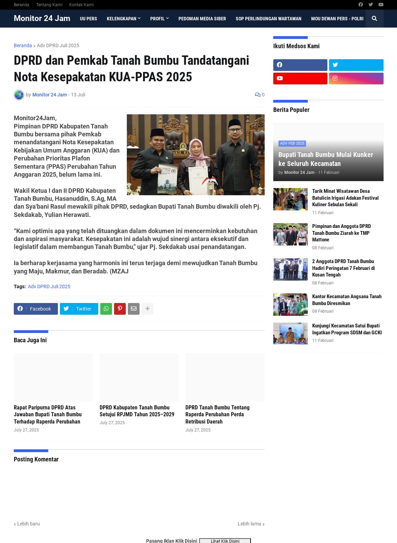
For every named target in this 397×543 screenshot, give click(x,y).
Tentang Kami (49, 4)
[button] (375, 19)
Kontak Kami (81, 4)
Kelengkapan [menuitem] (121, 18)
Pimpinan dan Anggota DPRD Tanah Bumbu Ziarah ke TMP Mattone (341, 233)
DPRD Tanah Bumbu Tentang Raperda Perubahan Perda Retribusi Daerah (217, 414)
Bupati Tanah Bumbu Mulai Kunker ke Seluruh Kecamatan (325, 159)
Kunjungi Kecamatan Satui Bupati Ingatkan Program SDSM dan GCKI (347, 329)
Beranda (21, 4)
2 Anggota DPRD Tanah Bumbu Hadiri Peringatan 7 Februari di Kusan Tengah (343, 268)
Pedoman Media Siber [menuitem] (202, 18)
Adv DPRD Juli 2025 (58, 45)
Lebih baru (28, 523)
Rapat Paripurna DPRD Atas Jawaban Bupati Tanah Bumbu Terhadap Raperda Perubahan (48, 414)
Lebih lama (249, 523)
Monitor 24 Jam (42, 18)
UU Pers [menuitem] (88, 18)
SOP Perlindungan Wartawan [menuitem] (269, 18)
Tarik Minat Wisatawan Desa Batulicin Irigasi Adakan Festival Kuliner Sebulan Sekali (345, 198)
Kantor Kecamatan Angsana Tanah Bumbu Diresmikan (346, 299)
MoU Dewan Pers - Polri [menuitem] (337, 18)
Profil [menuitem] (157, 18)
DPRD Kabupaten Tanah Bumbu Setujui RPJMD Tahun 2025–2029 (137, 411)
